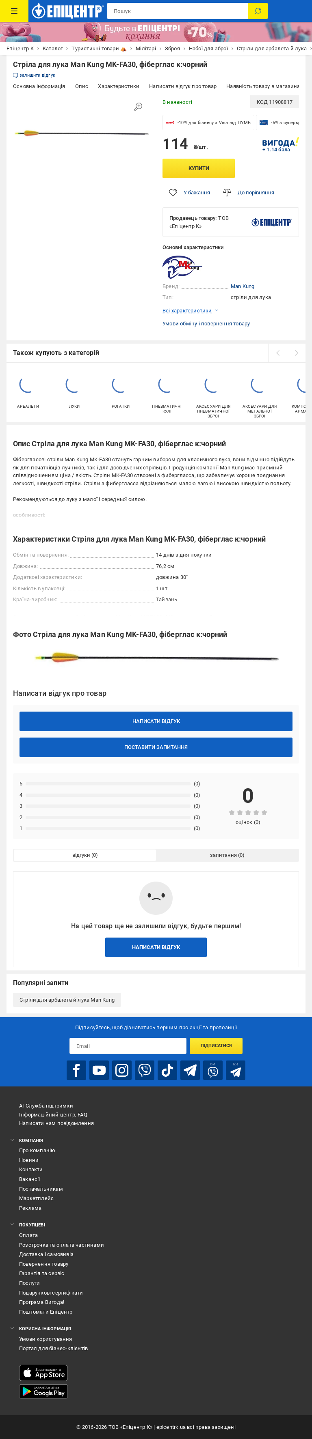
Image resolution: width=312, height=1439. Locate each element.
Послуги (29, 1283)
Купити (198, 168)
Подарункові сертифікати (51, 1293)
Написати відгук (156, 721)
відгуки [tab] (81, 855)
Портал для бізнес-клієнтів (53, 1348)
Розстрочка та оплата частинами (61, 1245)
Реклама (30, 1208)
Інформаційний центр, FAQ (53, 1115)
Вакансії (29, 1179)
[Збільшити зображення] (138, 107)
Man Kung (243, 286)
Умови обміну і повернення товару (206, 323)
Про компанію (37, 1150)
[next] (296, 353)
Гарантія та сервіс (42, 1273)
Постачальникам (41, 1189)
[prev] (277, 353)
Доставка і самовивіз (46, 1254)
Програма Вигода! (41, 1302)
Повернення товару (43, 1264)
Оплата (28, 1235)
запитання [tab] (223, 855)
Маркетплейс (36, 1198)
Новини (29, 1160)
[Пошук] (258, 11)
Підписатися (216, 1045)
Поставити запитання (156, 747)
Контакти (31, 1169)
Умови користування (45, 1339)
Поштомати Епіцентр (46, 1312)
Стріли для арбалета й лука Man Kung (67, 1000)
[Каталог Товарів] (14, 11)
